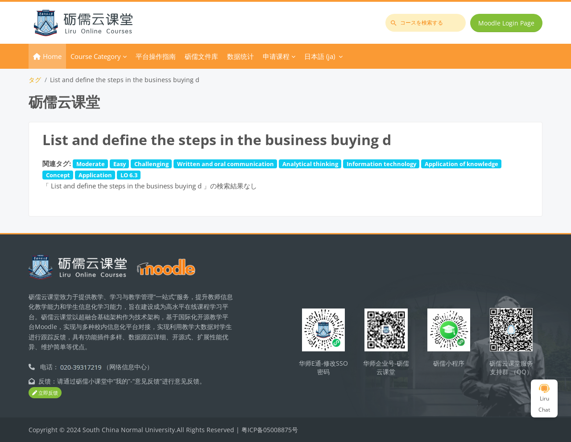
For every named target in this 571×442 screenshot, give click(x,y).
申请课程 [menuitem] (276, 56)
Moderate (90, 164)
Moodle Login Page (506, 23)
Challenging (151, 164)
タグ (35, 79)
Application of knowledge (461, 164)
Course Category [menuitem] (95, 56)
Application (95, 175)
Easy (119, 164)
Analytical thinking (310, 164)
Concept (58, 175)
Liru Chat (544, 398)
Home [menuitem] (52, 56)
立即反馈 (45, 393)
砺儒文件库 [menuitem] (201, 56)
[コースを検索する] (425, 22)
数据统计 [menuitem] (240, 56)
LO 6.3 (128, 175)
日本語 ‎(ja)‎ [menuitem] (319, 56)
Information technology (381, 164)
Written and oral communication (225, 164)
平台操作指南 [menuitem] (156, 56)
